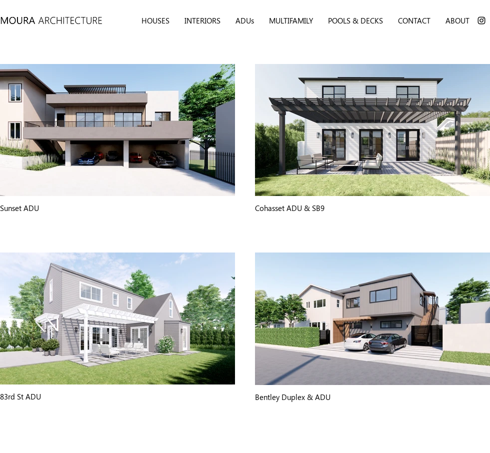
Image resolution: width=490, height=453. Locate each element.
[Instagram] (481, 21)
